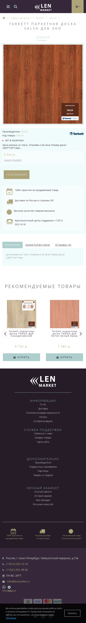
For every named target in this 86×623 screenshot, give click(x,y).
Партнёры (43, 470)
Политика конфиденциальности (43, 412)
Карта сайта (43, 441)
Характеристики (37, 244)
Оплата (43, 416)
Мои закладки (43, 500)
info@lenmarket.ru (18, 581)
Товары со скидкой (43, 475)
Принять (72, 613)
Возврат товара (43, 437)
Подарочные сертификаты (43, 466)
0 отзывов (41, 40)
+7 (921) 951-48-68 (17, 570)
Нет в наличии (16, 174)
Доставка (43, 408)
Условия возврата (43, 421)
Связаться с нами (43, 433)
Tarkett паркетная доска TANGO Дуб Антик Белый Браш (64, 333)
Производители (43, 462)
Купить (21, 357)
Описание (12, 244)
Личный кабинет (43, 491)
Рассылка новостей (43, 504)
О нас (43, 404)
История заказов (43, 495)
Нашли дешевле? (13, 160)
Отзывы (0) (63, 244)
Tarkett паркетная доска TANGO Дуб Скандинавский (21, 333)
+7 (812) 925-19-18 (17, 564)
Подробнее (11, 618)
